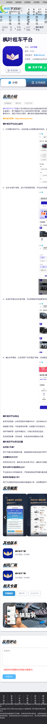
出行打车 (28, 103)
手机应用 (19, 19)
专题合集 (28, 19)
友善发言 (9, 677)
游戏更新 (18, 2)
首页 (1, 19)
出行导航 (28, 28)
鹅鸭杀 (34, 9)
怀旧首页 (9, 2)
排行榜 (45, 19)
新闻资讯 (36, 19)
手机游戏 (10, 19)
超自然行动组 (29, 9)
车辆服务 (7, 103)
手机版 (44, 2)
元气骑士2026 (40, 9)
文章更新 (36, 2)
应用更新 (27, 2)
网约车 (18, 103)
